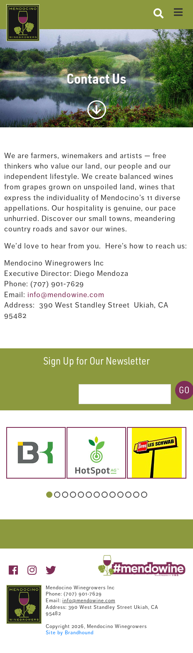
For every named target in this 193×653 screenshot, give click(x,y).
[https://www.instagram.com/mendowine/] (32, 570)
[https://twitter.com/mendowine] (51, 570)
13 (144, 495)
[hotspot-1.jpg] (96, 453)
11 (128, 495)
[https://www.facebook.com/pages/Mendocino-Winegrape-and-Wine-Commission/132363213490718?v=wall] (13, 570)
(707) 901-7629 (83, 594)
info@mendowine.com (65, 294)
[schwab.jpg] (157, 453)
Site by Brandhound (70, 633)
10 (120, 495)
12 (136, 495)
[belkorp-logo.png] (36, 453)
